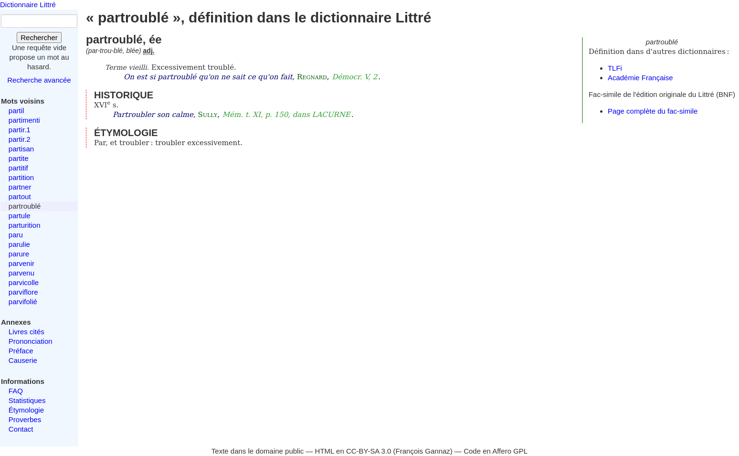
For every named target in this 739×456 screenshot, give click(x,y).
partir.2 (20, 139)
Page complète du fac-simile (652, 111)
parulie (19, 244)
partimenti (24, 120)
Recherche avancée (39, 80)
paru (16, 235)
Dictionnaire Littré (28, 4)
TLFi (615, 68)
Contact (21, 429)
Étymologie (26, 410)
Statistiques (27, 400)
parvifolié (23, 301)
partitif (18, 168)
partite (19, 158)
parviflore (23, 292)
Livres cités (26, 332)
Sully (208, 114)
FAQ (16, 391)
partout (20, 196)
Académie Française (640, 78)
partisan (21, 149)
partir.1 (20, 130)
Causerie (23, 360)
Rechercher (39, 37)
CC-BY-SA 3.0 (368, 451)
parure (19, 254)
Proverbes (25, 419)
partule (20, 216)
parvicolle (24, 282)
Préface (21, 351)
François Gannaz (423, 451)
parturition (25, 225)
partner (20, 187)
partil (16, 110)
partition (21, 177)
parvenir (21, 263)
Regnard (312, 77)
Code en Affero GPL (496, 451)
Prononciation (31, 341)
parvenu (21, 273)
